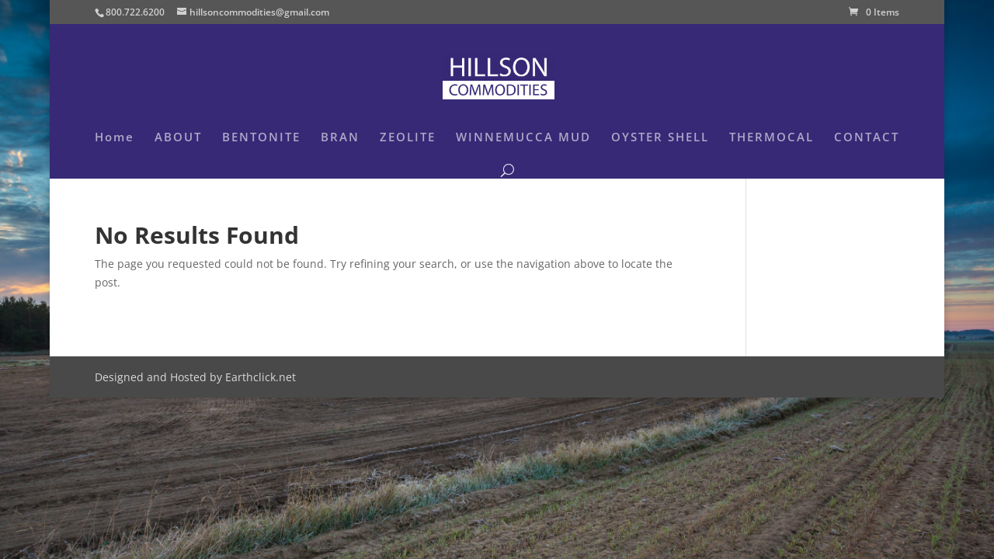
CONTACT (866, 137)
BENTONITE (261, 137)
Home (114, 137)
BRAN (340, 137)
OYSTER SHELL (660, 137)
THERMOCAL (771, 137)
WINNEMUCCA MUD (523, 137)
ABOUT (178, 137)
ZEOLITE (408, 137)
